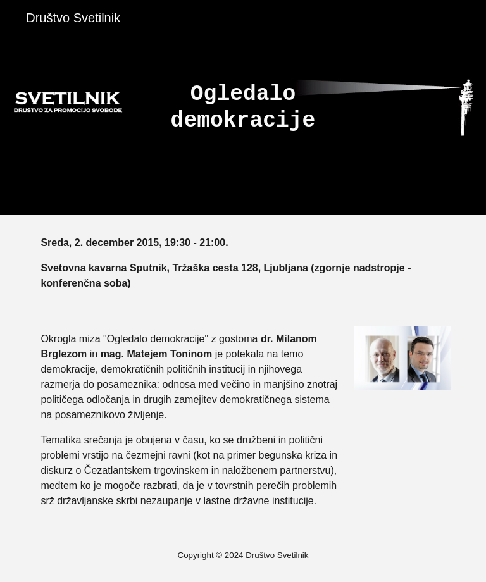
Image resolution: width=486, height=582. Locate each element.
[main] (242, 107)
